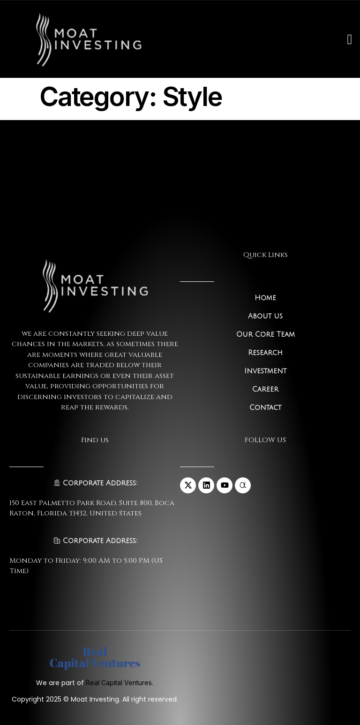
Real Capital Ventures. (119, 683)
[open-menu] (349, 39)
